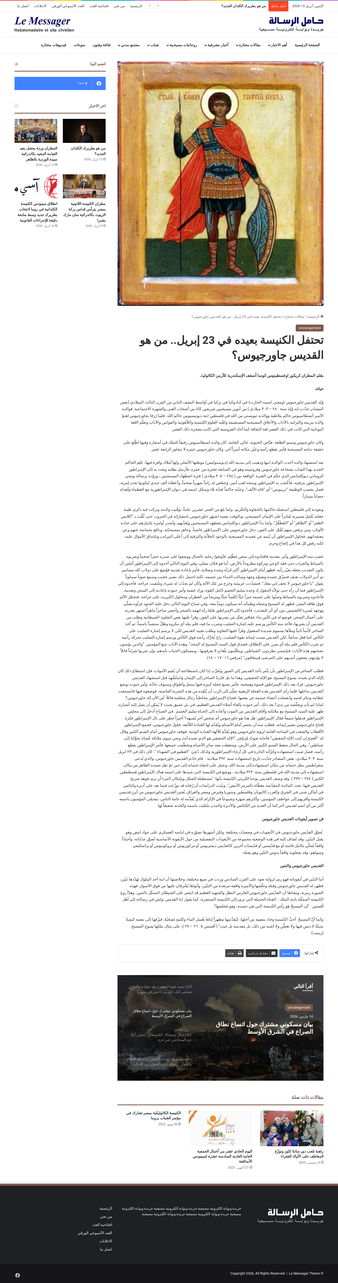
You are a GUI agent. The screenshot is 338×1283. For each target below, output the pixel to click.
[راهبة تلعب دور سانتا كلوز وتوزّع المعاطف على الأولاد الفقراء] (291, 1128)
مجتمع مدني (130, 45)
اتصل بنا (23, 6)
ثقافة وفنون (102, 45)
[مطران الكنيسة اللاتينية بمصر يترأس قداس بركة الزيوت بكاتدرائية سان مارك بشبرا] (84, 186)
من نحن (119, 6)
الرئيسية (136, 6)
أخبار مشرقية (218, 45)
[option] (220, 1028)
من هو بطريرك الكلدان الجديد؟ (243, 6)
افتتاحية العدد (99, 6)
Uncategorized (310, 328)
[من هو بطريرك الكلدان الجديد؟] (84, 131)
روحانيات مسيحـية (183, 45)
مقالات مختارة (250, 45)
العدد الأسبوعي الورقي (68, 6)
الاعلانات (40, 6)
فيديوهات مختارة (53, 45)
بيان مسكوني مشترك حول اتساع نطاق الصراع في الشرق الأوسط (259, 1029)
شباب (154, 45)
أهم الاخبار (279, 45)
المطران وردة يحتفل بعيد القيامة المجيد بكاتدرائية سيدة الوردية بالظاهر (38, 153)
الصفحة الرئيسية (307, 45)
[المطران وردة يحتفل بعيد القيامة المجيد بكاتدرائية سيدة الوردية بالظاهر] (36, 131)
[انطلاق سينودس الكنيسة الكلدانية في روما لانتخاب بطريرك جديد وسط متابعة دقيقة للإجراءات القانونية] (36, 186)
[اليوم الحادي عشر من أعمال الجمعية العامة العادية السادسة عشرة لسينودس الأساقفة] (220, 1128)
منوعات (79, 45)
